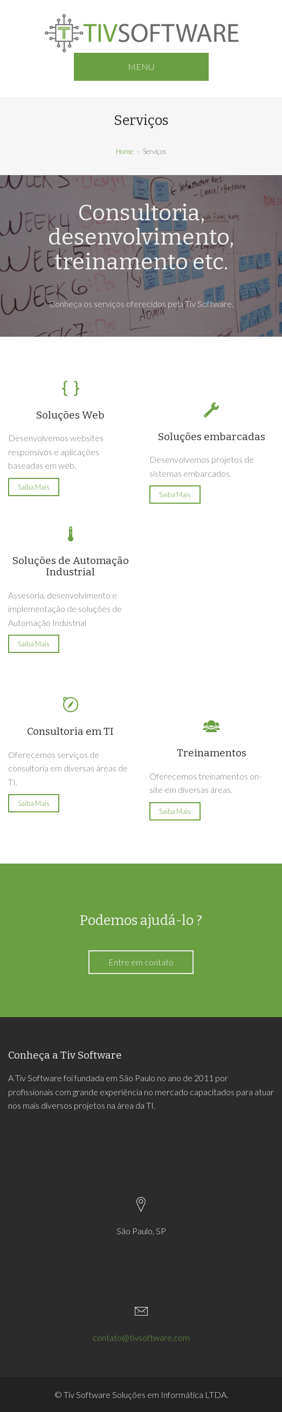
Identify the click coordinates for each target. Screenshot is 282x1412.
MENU (141, 66)
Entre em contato (141, 962)
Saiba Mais (34, 487)
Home (124, 151)
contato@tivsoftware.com (141, 1337)
